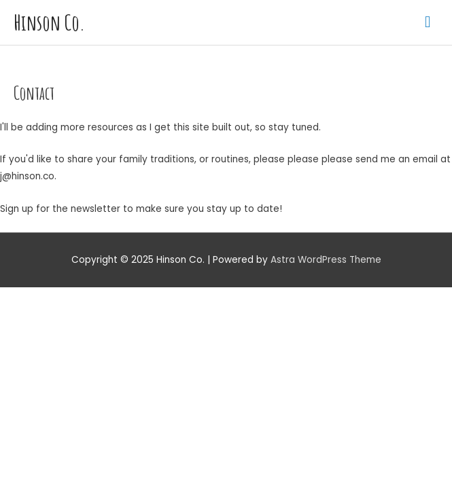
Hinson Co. (49, 22)
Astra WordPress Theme (326, 259)
